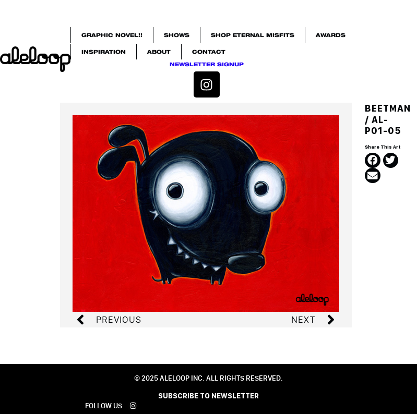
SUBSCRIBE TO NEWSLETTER (208, 396)
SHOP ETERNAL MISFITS (252, 35)
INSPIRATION (103, 51)
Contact (208, 51)
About (159, 51)
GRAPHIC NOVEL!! (111, 35)
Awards (330, 35)
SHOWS (176, 35)
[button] (372, 160)
